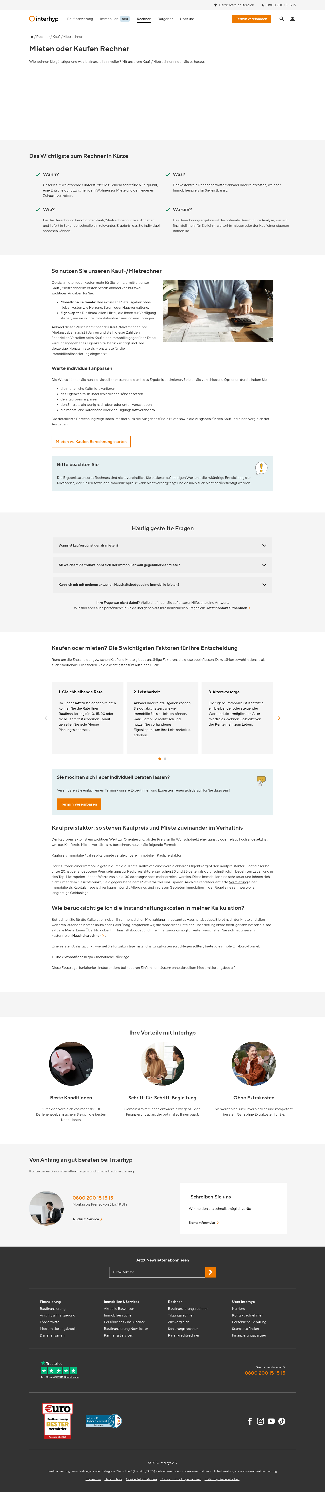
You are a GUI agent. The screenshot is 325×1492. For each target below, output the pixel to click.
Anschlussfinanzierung (57, 1315)
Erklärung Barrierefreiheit (222, 1479)
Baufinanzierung (53, 1308)
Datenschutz (113, 1479)
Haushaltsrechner (88, 935)
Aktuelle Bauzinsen (119, 1308)
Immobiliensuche (117, 1315)
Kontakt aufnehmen (247, 1315)
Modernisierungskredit (58, 1328)
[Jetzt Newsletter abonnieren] (210, 1272)
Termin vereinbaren (79, 804)
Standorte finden (245, 1328)
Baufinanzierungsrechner (188, 1308)
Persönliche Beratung (249, 1322)
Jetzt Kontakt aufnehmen (228, 608)
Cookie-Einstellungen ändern (180, 1479)
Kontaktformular (204, 1222)
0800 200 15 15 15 (93, 1198)
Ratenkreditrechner (184, 1335)
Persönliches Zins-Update (124, 1322)
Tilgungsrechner (181, 1315)
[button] (46, 718)
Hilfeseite (199, 602)
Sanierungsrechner (183, 1328)
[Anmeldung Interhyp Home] (292, 18)
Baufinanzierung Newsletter (126, 1328)
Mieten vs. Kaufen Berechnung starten (91, 441)
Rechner (43, 36)
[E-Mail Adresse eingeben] (162, 1272)
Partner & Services (118, 1335)
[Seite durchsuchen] (281, 18)
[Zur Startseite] (31, 35)
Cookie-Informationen (141, 1479)
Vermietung (238, 882)
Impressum (93, 1479)
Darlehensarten (52, 1335)
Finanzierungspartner (249, 1335)
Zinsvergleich (178, 1322)
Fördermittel (50, 1322)
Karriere (238, 1308)
